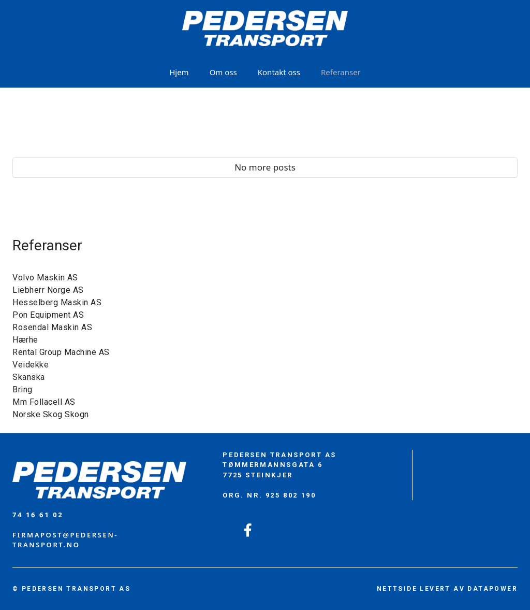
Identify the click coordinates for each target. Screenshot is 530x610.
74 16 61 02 (37, 514)
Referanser (341, 72)
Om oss (223, 72)
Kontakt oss (279, 72)
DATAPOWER (492, 588)
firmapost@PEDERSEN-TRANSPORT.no (65, 540)
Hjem (178, 72)
